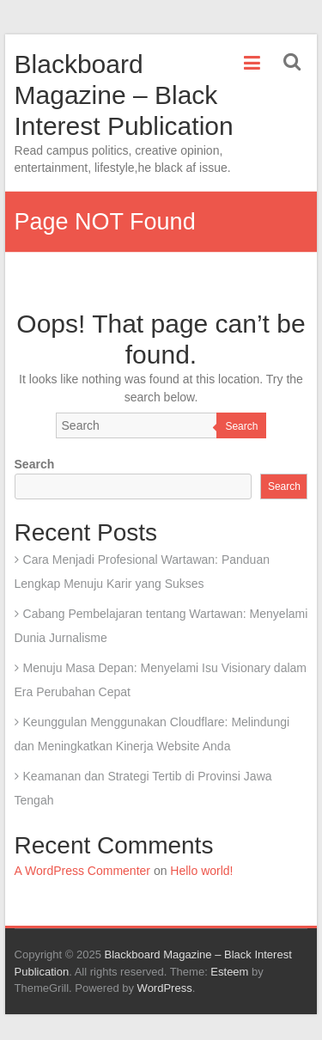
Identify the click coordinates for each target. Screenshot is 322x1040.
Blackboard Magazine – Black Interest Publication (124, 95)
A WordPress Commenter (82, 871)
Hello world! (201, 871)
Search (241, 426)
